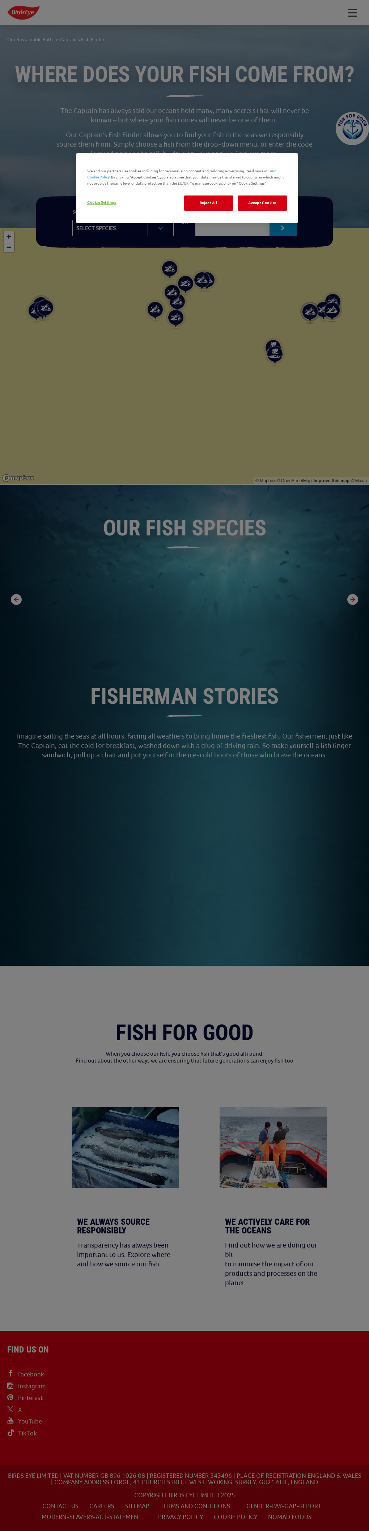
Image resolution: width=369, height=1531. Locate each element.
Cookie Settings (101, 202)
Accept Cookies (262, 203)
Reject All (208, 203)
